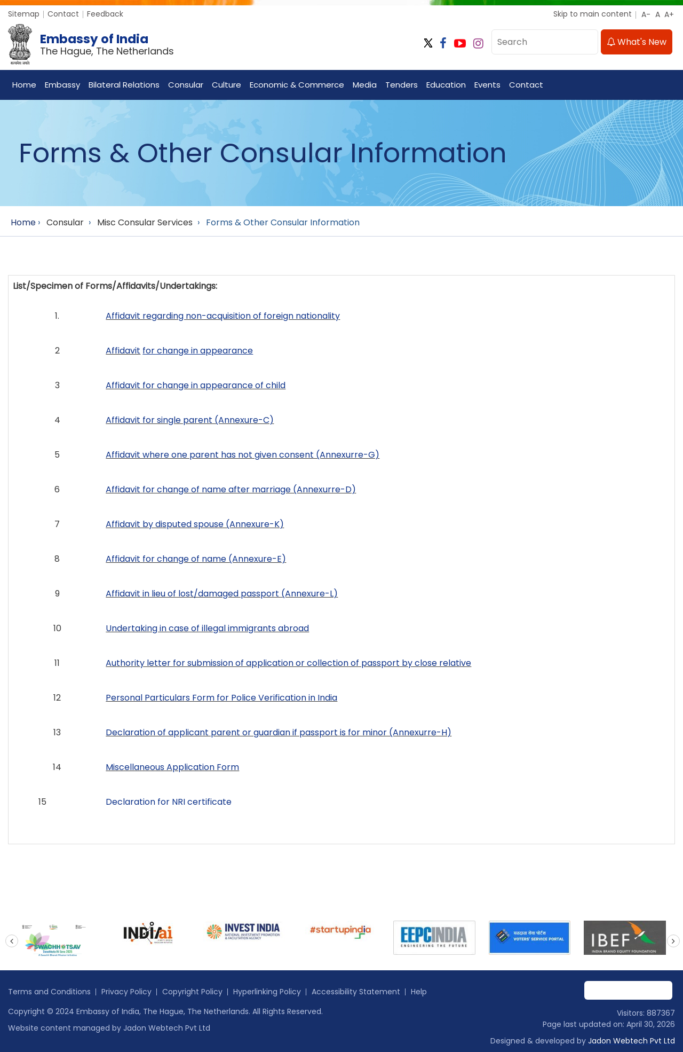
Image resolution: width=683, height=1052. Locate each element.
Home (24, 84)
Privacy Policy (126, 991)
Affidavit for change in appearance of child (195, 385)
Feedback (105, 14)
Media (365, 84)
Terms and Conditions (49, 991)
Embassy (62, 84)
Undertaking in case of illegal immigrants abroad (207, 628)
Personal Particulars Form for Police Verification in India (221, 698)
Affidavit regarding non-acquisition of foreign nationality (223, 316)
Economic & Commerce (297, 84)
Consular (185, 84)
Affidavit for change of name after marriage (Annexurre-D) (231, 489)
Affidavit (123, 350)
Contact (63, 14)
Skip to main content (592, 14)
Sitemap (23, 14)
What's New (636, 42)
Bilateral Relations (124, 84)
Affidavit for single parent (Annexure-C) (190, 420)
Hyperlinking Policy (267, 991)
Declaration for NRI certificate (169, 802)
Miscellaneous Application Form (172, 767)
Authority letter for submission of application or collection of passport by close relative (288, 663)
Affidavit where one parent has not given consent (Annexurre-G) (242, 455)
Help (419, 991)
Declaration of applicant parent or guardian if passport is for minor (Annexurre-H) (278, 732)
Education (446, 84)
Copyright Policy (192, 991)
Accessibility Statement (356, 991)
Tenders (401, 84)
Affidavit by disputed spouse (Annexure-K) (195, 524)
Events (487, 84)
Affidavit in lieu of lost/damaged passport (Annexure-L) (222, 593)
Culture (226, 84)
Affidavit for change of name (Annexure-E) (196, 559)
